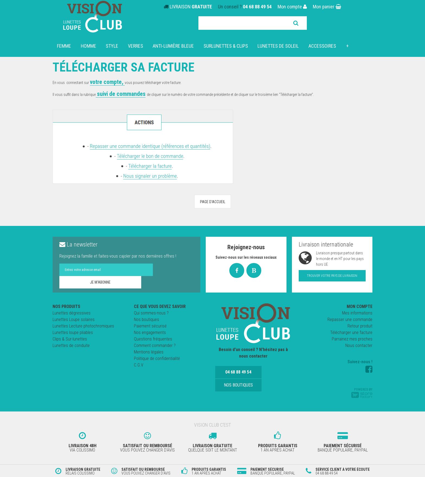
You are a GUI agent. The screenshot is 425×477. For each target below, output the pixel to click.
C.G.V (138, 365)
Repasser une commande (349, 319)
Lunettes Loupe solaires (74, 319)
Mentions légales (148, 352)
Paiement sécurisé (150, 326)
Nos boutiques (146, 319)
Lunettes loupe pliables (73, 332)
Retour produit (359, 326)
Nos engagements (150, 332)
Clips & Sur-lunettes (70, 339)
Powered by (361, 393)
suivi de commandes (121, 93)
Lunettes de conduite (71, 345)
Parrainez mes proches (352, 339)
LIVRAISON (191, 6)
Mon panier (327, 6)
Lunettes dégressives (72, 313)
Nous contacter (358, 345)
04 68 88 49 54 (257, 6)
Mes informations (357, 313)
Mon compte (292, 6)
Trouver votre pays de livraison (332, 276)
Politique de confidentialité (157, 358)
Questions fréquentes (153, 339)
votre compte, (107, 82)
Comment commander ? (155, 345)
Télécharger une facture (351, 332)
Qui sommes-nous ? (151, 313)
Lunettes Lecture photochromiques (83, 326)
